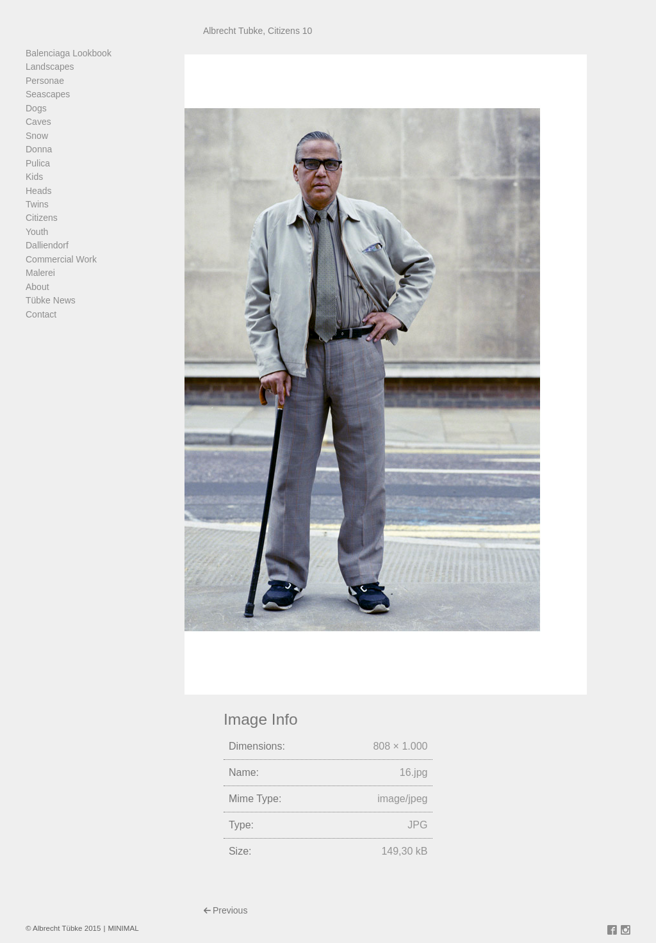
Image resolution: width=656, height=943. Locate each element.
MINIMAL (123, 928)
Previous (230, 910)
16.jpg (414, 772)
